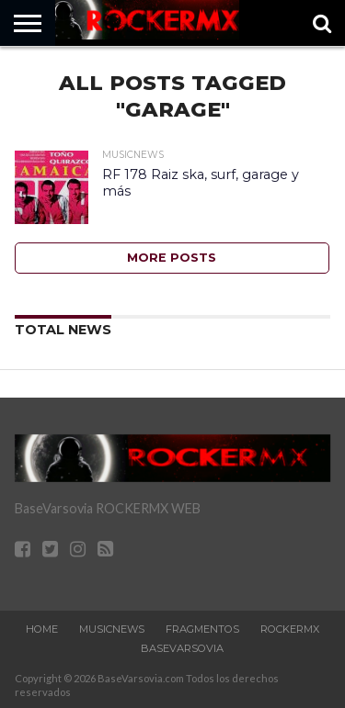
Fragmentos (202, 629)
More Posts (171, 257)
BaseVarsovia (182, 648)
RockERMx (289, 629)
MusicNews (111, 629)
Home (42, 629)
